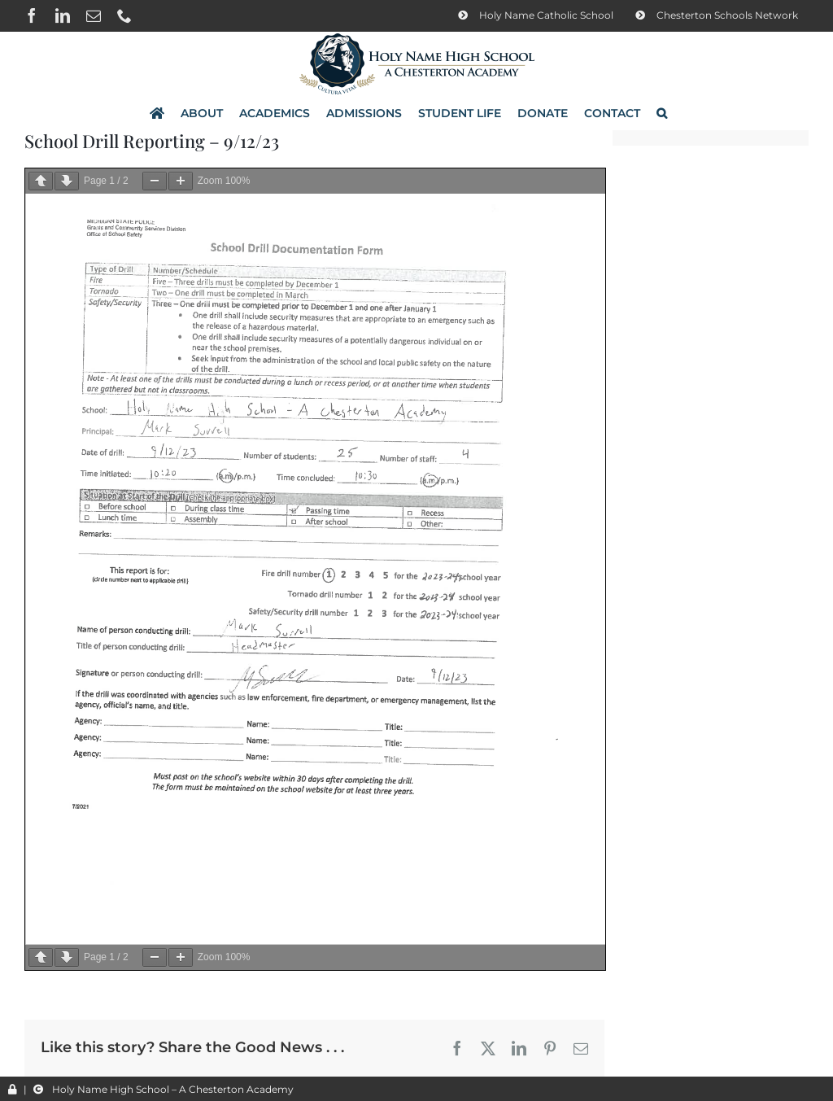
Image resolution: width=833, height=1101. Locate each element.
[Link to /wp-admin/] (12, 1089)
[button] (661, 113)
